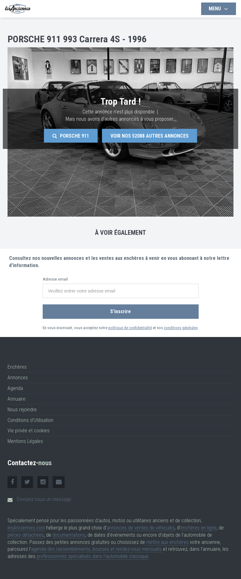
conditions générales (181, 327)
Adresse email (55, 279)
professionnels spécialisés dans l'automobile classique (92, 556)
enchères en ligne (198, 528)
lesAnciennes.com (26, 528)
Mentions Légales (25, 441)
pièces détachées (26, 535)
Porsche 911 (70, 136)
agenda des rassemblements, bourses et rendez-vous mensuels (96, 549)
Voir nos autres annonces (149, 136)
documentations (68, 535)
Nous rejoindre (22, 410)
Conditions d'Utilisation (30, 420)
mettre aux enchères (167, 542)
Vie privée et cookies (29, 431)
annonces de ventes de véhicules (141, 528)
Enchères (17, 367)
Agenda (15, 388)
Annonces (18, 378)
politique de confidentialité (130, 327)
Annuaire (16, 399)
